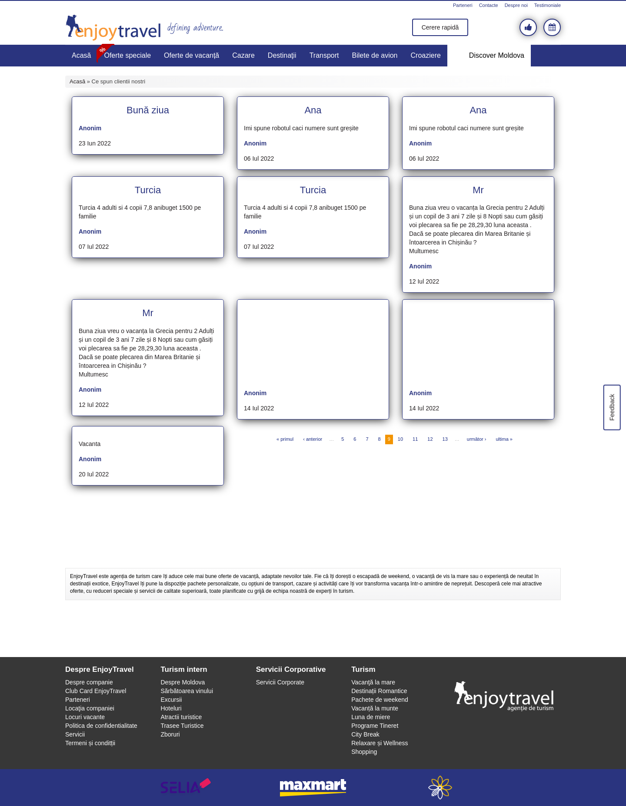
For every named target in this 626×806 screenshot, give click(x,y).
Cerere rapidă (440, 27)
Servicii (75, 734)
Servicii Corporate (280, 682)
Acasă (81, 55)
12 (430, 439)
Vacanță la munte (374, 708)
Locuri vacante (85, 717)
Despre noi (516, 5)
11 (415, 439)
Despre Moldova (182, 682)
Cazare (243, 55)
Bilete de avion (375, 55)
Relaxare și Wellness (379, 743)
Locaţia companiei (89, 708)
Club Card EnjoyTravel (95, 690)
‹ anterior (312, 439)
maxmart (313, 787)
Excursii (171, 699)
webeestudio (440, 787)
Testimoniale (547, 5)
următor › (476, 439)
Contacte (488, 5)
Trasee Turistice (181, 725)
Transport (324, 55)
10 (400, 439)
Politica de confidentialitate (101, 725)
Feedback (611, 407)
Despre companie (89, 682)
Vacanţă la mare (373, 682)
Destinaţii (282, 55)
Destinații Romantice (379, 690)
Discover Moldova (496, 55)
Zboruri (170, 734)
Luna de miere (370, 717)
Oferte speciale (127, 55)
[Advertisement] (313, 546)
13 (445, 439)
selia (186, 787)
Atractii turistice (181, 717)
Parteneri (463, 5)
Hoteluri (170, 708)
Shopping (364, 751)
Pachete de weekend (379, 699)
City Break (365, 734)
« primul (284, 439)
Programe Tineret (374, 725)
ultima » (504, 439)
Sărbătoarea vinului (186, 690)
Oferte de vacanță (191, 55)
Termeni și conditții (90, 743)
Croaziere (426, 55)
